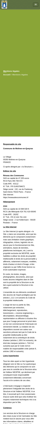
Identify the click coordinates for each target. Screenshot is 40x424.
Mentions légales (20, 75)
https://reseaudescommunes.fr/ (15, 197)
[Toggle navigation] (35, 5)
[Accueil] (9, 5)
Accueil (7, 75)
